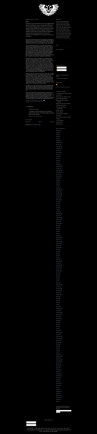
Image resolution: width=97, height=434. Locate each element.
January (57, 150)
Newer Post (28, 121)
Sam (42, 101)
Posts (58, 67)
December (58, 148)
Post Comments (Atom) (36, 124)
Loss (27, 21)
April (57, 132)
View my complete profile (63, 87)
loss (39, 101)
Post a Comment (29, 119)
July (57, 138)
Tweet (57, 45)
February (58, 152)
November (58, 146)
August (57, 140)
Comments (59, 70)
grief (36, 101)
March (57, 130)
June (57, 136)
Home (40, 121)
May (57, 134)
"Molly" (32, 101)
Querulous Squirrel (32, 109)
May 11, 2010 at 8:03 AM (35, 116)
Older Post (52, 121)
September (58, 142)
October (57, 144)
